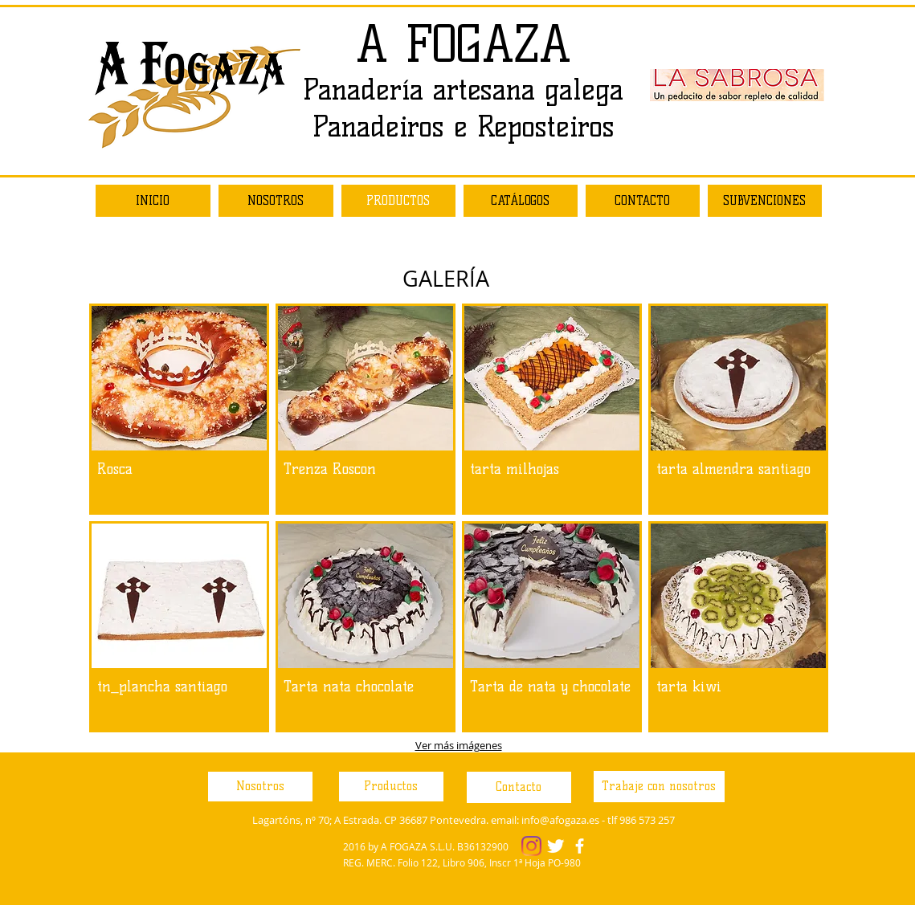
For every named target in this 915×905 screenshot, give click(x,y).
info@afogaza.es (560, 820)
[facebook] (580, 846)
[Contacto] (519, 787)
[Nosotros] (260, 786)
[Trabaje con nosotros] (659, 786)
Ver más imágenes (458, 745)
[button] (179, 409)
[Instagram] (531, 846)
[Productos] (391, 786)
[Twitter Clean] (555, 846)
